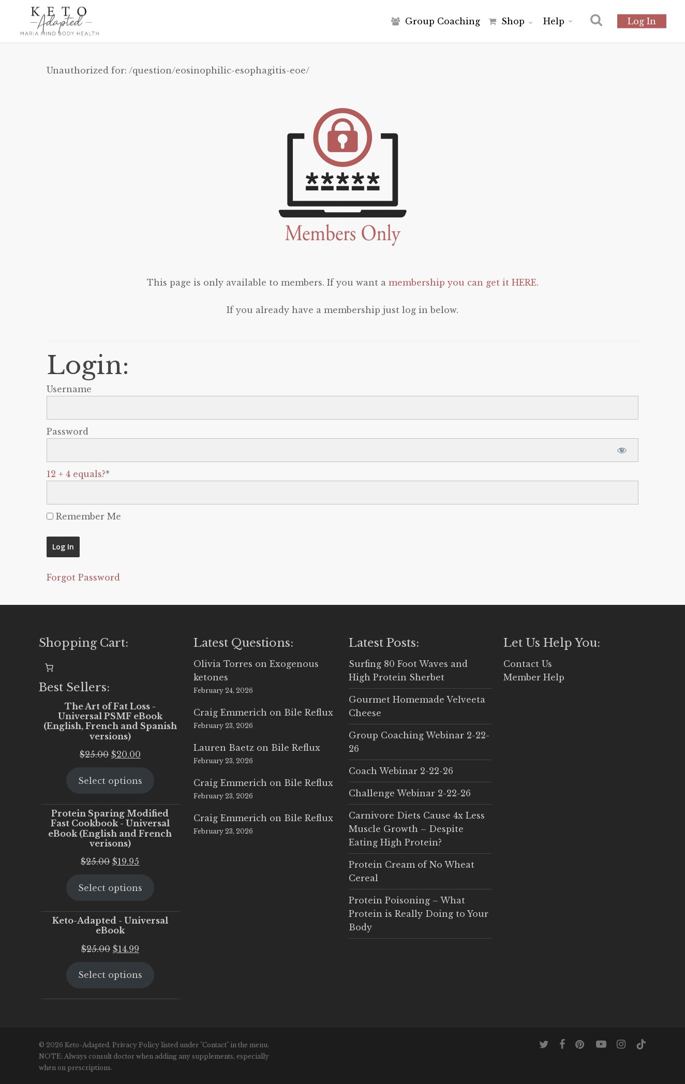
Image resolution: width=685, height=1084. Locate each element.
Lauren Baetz (223, 748)
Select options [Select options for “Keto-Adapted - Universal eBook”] (110, 975)
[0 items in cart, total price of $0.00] (49, 667)
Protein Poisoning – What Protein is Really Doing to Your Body (418, 913)
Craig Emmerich (230, 712)
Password (67, 431)
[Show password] (621, 450)
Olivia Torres (222, 664)
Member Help (533, 677)
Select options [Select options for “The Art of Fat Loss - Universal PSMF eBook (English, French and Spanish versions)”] (110, 781)
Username (69, 389)
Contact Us (527, 664)
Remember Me (84, 516)
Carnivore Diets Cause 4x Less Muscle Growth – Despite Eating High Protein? (417, 829)
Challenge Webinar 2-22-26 (410, 793)
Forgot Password (83, 577)
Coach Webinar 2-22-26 (401, 771)
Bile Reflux (308, 712)
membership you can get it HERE (463, 282)
